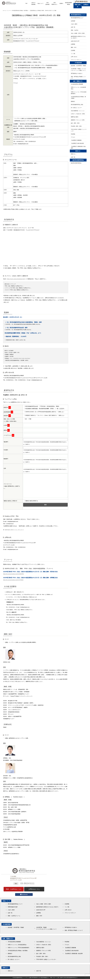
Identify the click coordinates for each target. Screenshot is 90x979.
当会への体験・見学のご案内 (78, 33)
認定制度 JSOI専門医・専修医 (78, 65)
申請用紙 (73, 134)
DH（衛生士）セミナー (76, 107)
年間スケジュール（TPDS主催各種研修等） (78, 92)
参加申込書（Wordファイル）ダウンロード (14, 529)
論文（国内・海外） (75, 123)
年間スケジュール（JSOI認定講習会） (78, 88)
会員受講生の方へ (54, 3)
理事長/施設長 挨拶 (12, 906)
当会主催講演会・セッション (78, 110)
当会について (40, 3)
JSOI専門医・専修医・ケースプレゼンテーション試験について (78, 69)
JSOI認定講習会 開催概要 (77, 84)
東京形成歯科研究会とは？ (77, 17)
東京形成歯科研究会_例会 (77, 104)
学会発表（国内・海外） (76, 126)
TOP (26, 3)
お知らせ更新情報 (33, 3)
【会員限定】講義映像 (76, 140)
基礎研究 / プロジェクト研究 (77, 120)
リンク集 (73, 53)
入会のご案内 (74, 24)
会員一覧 (73, 27)
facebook (24, 894)
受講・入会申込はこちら (13, 889)
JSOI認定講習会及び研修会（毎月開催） (78, 97)
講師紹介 (73, 101)
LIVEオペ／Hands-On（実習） (78, 113)
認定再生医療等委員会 (68, 3)
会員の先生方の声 (75, 41)
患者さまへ (73, 154)
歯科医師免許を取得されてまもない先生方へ (78, 37)
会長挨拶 (73, 21)
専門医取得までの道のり (76, 73)
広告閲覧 (73, 50)
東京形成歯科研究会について (15, 904)
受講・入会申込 (74, 30)
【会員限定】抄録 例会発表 (77, 143)
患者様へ (61, 3)
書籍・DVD (73, 47)
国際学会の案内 (74, 116)
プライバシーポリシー (76, 59)
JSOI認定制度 (47, 3)
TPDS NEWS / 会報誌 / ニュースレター (78, 130)
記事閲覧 (73, 44)
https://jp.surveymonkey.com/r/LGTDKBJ (13, 580)
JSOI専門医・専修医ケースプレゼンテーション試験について (46, 928)
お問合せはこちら (34, 889)
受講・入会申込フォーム (14, 915)
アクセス (73, 137)
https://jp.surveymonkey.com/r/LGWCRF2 (13, 574)
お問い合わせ (74, 56)
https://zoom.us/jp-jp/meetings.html (16, 279)
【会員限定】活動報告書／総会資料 (78, 147)
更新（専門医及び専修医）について (78, 77)
